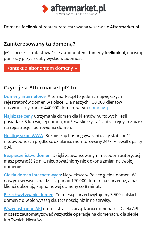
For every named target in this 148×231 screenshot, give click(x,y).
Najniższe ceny (18, 116)
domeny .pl (100, 108)
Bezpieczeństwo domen (27, 155)
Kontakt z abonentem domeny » (41, 68)
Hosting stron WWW (23, 135)
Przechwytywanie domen (28, 194)
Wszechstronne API (23, 208)
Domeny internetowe (25, 96)
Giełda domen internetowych (32, 175)
